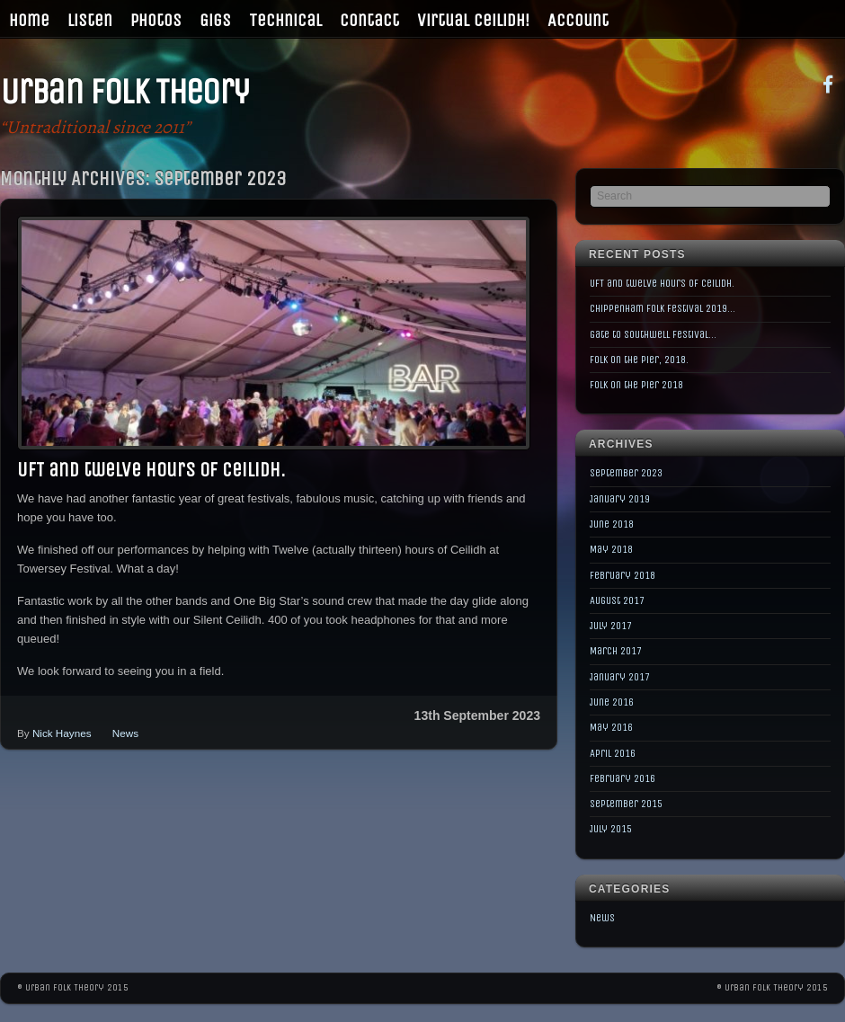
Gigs (215, 20)
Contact (369, 20)
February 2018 (622, 575)
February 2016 (622, 778)
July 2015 (611, 828)
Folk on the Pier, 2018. (639, 359)
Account (578, 20)
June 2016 (612, 702)
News (125, 733)
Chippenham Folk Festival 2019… (662, 308)
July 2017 (611, 625)
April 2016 (613, 753)
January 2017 (620, 677)
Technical (285, 20)
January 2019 (620, 499)
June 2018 (612, 524)
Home (29, 20)
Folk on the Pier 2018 (636, 384)
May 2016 (611, 727)
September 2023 (626, 473)
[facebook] (828, 83)
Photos (156, 20)
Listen (89, 20)
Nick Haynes (62, 733)
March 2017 (616, 650)
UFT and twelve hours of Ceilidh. (151, 470)
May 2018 (611, 549)
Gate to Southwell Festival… (653, 334)
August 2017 (617, 600)
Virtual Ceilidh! (473, 20)
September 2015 (626, 803)
